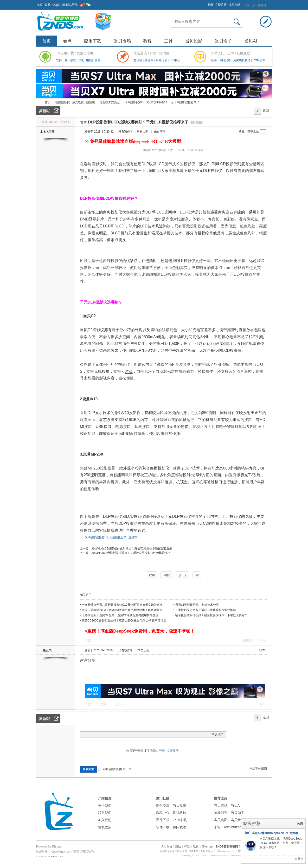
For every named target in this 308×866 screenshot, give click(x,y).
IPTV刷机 (180, 820)
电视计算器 (93, 60)
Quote (106, 734)
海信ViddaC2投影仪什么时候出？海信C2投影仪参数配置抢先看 (132, 548)
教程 (147, 41)
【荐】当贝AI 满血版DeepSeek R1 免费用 (270, 833)
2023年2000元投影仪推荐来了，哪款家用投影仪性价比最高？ (131, 553)
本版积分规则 (258, 768)
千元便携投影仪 (116, 537)
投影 (95, 164)
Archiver (166, 846)
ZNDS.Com (57, 856)
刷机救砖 (179, 813)
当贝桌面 (220, 820)
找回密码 (234, 4)
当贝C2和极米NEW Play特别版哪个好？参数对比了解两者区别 (122, 610)
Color (88, 734)
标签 (187, 846)
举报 (262, 640)
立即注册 (221, 4)
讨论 (81, 60)
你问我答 (225, 60)
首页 (40, 4)
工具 (168, 41)
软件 (196, 846)
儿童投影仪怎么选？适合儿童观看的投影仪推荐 (205, 610)
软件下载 (62, 60)
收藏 (48, 4)
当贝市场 (122, 41)
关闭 (300, 823)
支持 (104, 704)
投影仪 (189, 164)
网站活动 (162, 60)
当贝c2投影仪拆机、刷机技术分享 (197, 604)
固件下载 (162, 820)
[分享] (83, 122)
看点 (67, 41)
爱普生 (142, 233)
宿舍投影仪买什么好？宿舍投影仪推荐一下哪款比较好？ (211, 615)
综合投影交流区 (110, 102)
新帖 (178, 846)
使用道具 (248, 640)
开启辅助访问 (205, 3)
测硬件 (149, 60)
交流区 (138, 60)
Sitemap (207, 846)
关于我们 (104, 805)
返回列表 (266, 112)
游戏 (73, 60)
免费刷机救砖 (242, 60)
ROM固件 (259, 60)
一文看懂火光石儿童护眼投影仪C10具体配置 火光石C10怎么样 (122, 604)
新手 (214, 60)
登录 (210, 4)
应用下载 (92, 41)
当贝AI (250, 41)
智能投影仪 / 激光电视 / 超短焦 (75, 102)
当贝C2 (133, 537)
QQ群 (56, 4)
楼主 (241, 131)
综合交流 (162, 805)
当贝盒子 (223, 41)
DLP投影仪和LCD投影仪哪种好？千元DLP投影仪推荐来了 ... (164, 102)
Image (94, 734)
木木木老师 (47, 131)
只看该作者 (125, 131)
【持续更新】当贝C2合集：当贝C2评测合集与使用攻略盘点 (120, 615)
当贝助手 (237, 813)
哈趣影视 (220, 813)
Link (100, 734)
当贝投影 (193, 41)
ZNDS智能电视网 (38, 102)
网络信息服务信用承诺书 (173, 851)
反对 (119, 704)
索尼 (155, 233)
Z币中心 (174, 60)
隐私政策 (104, 827)
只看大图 (142, 131)
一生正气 (45, 650)
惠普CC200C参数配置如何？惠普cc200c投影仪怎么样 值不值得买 (124, 620)
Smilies (118, 734)
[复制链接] (196, 122)
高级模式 (217, 734)
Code (112, 734)
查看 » (299, 858)
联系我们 (104, 813)
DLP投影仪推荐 (95, 537)
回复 (89, 640)
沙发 (262, 650)
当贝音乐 (237, 820)
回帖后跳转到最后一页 (114, 769)
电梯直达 (253, 131)
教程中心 (162, 813)
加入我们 (104, 820)
